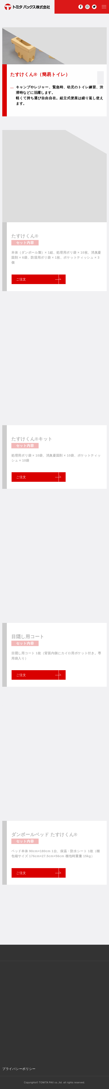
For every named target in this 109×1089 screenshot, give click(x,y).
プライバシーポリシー (19, 1069)
